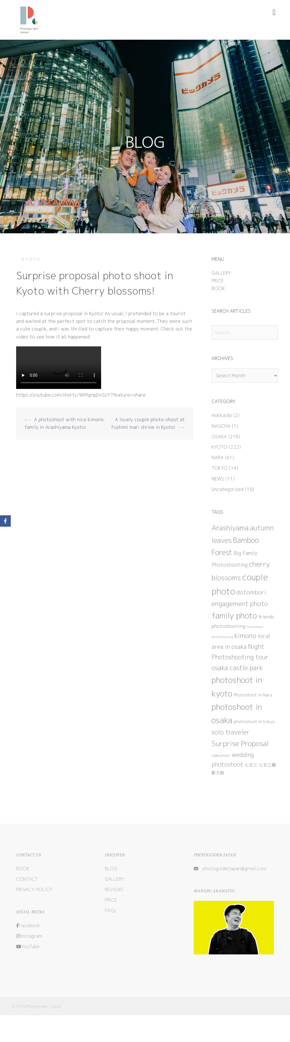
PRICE (218, 281)
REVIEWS (114, 889)
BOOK (218, 288)
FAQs (110, 910)
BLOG (111, 868)
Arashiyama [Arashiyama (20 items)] (230, 528)
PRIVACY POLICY (34, 889)
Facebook (28, 925)
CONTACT (27, 879)
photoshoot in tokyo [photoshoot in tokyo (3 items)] (254, 722)
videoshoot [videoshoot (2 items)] (221, 755)
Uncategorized (228, 489)
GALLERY (221, 273)
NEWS (218, 479)
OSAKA (219, 436)
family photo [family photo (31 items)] (234, 615)
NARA (217, 457)
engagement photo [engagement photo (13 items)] (240, 603)
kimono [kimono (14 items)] (245, 635)
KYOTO (31, 259)
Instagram (29, 936)
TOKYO (220, 468)
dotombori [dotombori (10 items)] (251, 592)
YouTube (28, 946)
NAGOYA (221, 426)
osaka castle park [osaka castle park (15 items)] (237, 667)
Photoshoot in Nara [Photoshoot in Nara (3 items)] (253, 695)
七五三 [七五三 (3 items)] (251, 765)
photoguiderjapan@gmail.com (234, 868)
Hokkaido (222, 415)
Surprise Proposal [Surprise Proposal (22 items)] (240, 743)
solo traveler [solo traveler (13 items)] (231, 732)
